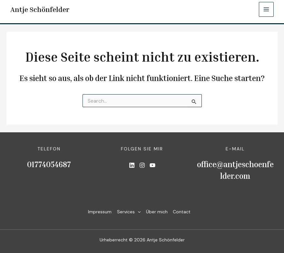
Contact (183, 212)
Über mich (157, 212)
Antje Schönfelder (40, 9)
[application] (136, 212)
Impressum (97, 212)
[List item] (132, 165)
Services (127, 212)
